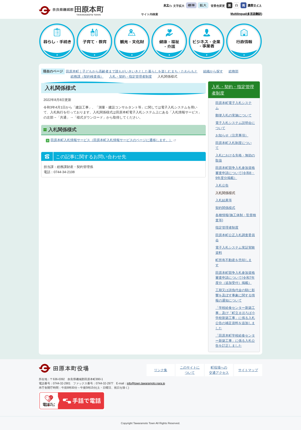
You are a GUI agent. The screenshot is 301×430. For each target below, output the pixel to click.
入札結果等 (223, 200)
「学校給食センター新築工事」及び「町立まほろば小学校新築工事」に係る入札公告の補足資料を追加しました (235, 318)
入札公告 (222, 185)
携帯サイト (255, 5)
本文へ (167, 5)
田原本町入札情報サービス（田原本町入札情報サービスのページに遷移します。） (111, 140)
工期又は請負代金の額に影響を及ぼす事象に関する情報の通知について (235, 295)
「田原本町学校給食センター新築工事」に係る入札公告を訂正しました (235, 340)
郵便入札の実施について (233, 115)
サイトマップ (248, 370)
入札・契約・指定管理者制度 (130, 76)
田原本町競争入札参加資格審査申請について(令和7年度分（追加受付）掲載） (235, 278)
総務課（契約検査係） (87, 76)
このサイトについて (190, 370)
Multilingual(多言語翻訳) (246, 14)
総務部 (233, 71)
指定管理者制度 (226, 227)
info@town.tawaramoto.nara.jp (146, 383)
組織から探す (213, 71)
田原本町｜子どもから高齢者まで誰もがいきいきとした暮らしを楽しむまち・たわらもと (132, 71)
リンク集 (160, 370)
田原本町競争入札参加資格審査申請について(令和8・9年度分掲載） (235, 173)
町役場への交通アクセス (219, 370)
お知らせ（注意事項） (231, 135)
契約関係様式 (225, 208)
